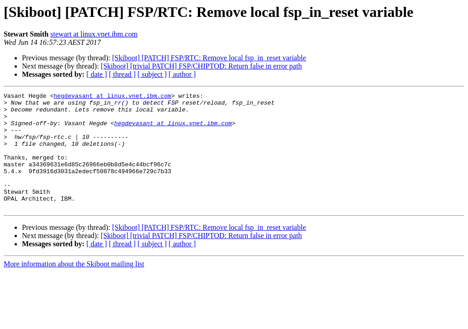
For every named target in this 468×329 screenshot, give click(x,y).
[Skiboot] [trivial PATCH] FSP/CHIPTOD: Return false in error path (201, 66)
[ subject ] (152, 74)
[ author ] (182, 74)
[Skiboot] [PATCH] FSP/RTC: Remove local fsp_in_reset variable (209, 58)
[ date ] (96, 74)
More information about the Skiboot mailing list (74, 287)
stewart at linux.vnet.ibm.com (94, 34)
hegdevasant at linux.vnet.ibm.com (112, 97)
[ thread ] (122, 74)
